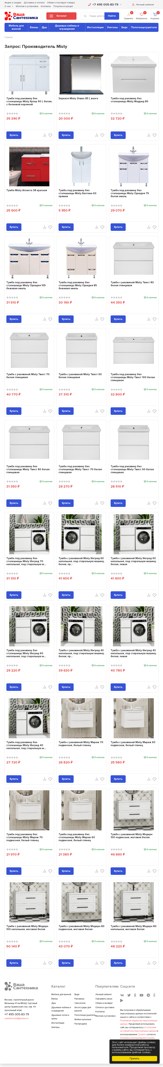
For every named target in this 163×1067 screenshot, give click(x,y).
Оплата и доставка (104, 1007)
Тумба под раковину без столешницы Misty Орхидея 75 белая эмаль (130, 193)
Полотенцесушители (144, 27)
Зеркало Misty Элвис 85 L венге (78, 98)
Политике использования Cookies (137, 1038)
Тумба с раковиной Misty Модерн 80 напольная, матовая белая (133, 928)
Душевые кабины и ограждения (67, 27)
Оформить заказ (103, 998)
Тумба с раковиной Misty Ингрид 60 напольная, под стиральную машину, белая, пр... (81, 561)
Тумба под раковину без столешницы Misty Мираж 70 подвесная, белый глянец (24, 837)
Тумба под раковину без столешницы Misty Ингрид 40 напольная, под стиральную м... (26, 745)
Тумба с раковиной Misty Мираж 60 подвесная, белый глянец (133, 744)
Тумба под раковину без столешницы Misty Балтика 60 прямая (77, 193)
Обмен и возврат (104, 1003)
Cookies (142, 1034)
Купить (14, 135)
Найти (112, 15)
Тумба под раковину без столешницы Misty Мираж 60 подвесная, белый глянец (77, 837)
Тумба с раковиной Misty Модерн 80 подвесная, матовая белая (81, 928)
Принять (134, 1058)
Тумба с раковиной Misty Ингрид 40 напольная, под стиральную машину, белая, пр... (81, 653)
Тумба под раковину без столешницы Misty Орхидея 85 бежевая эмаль (78, 285)
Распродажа (80, 1023)
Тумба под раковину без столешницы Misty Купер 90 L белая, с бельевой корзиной (29, 101)
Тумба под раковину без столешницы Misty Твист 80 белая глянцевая (28, 469)
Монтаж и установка (27, 6)
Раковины (79, 998)
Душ (44, 27)
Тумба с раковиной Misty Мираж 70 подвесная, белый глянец (81, 744)
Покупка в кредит (63, 6)
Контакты (46, 6)
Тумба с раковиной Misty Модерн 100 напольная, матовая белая (27, 928)
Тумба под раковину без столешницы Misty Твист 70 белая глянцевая (80, 469)
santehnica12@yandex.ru (16, 1018)
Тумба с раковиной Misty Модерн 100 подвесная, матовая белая (131, 836)
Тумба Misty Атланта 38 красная (26, 190)
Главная (9, 37)
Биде (124, 27)
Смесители (80, 1003)
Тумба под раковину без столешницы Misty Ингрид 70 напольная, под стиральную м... (26, 561)
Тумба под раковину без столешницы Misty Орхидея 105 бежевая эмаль (26, 285)
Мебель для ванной (16, 27)
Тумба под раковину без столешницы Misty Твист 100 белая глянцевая (133, 377)
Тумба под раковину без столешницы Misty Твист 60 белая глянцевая (132, 469)
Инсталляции (95, 27)
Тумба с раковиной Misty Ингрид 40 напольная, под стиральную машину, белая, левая (133, 653)
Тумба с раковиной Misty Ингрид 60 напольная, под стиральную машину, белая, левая (133, 561)
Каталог (58, 16)
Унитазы (112, 27)
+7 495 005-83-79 (104, 4)
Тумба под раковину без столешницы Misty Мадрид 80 (129, 100)
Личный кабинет (143, 4)
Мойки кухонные (82, 1019)
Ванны (34, 27)
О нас (8, 6)
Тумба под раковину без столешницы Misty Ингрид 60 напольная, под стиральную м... (26, 653)
